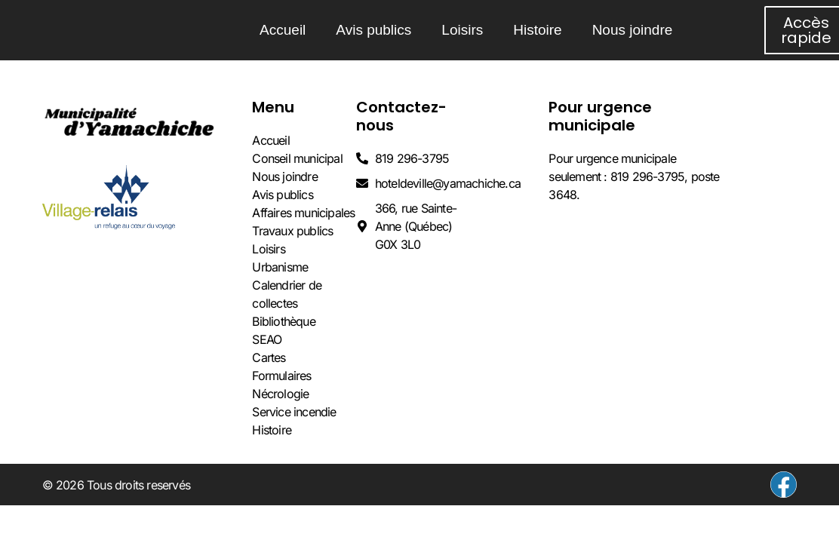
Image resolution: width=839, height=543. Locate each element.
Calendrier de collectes (286, 294)
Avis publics (373, 30)
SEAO (266, 339)
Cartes (268, 357)
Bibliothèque (283, 321)
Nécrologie (280, 393)
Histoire (537, 30)
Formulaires (281, 375)
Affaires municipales (303, 212)
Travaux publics (292, 230)
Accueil (283, 30)
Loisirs (462, 30)
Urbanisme (280, 267)
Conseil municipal (297, 158)
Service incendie (294, 411)
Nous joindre (632, 30)
